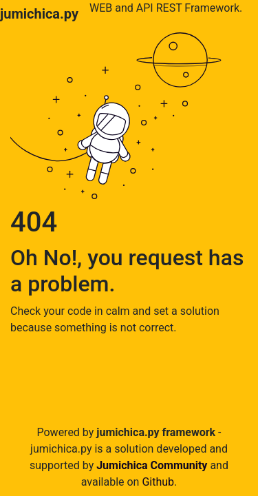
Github (158, 481)
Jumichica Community (151, 465)
